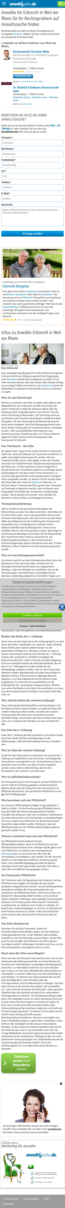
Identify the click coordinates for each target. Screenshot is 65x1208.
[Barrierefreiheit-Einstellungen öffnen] (62, 607)
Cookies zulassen (32, 615)
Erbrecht (17, 34)
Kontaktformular (54, 1129)
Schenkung (7, 853)
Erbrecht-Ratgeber (16, 286)
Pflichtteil (27, 297)
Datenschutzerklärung (38, 626)
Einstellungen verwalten (32, 620)
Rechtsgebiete (31, 1198)
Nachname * (8, 148)
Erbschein (47, 294)
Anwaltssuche (11, 1198)
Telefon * (6, 182)
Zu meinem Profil (23, 76)
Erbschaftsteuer (11, 307)
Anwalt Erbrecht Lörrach (32, 81)
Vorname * (7, 137)
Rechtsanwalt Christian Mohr (31, 51)
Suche (64, 4)
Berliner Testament (16, 294)
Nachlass (11, 379)
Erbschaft (37, 482)
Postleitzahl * (8, 159)
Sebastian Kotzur (22, 97)
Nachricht (6, 204)
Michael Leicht (40, 97)
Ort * (3, 171)
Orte (46, 1198)
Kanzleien (9, 1204)
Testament (31, 291)
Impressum (23, 626)
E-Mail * (5, 193)
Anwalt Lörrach (26, 104)
